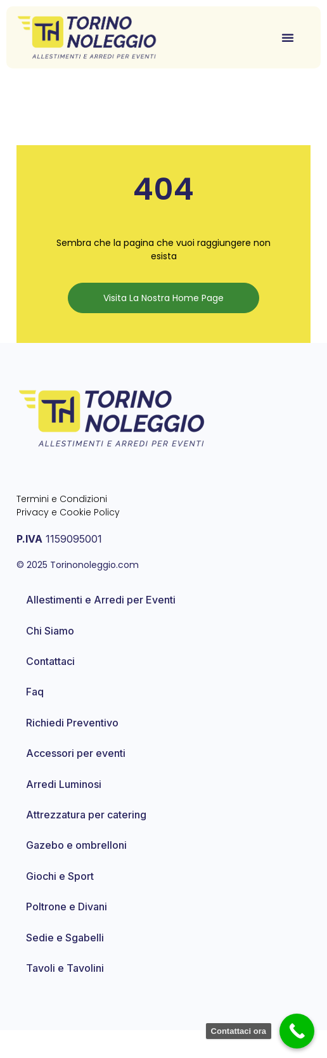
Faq (35, 719)
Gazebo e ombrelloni (76, 873)
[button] (287, 37)
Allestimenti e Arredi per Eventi (101, 627)
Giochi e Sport (60, 903)
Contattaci (50, 689)
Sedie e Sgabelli (65, 964)
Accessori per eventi (75, 781)
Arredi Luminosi (63, 811)
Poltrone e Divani (66, 934)
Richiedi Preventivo (72, 750)
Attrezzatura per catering (86, 841)
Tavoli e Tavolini (65, 995)
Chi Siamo (50, 658)
